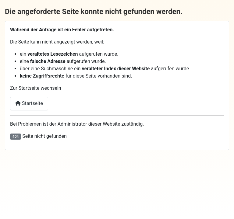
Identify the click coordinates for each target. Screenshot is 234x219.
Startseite (29, 103)
